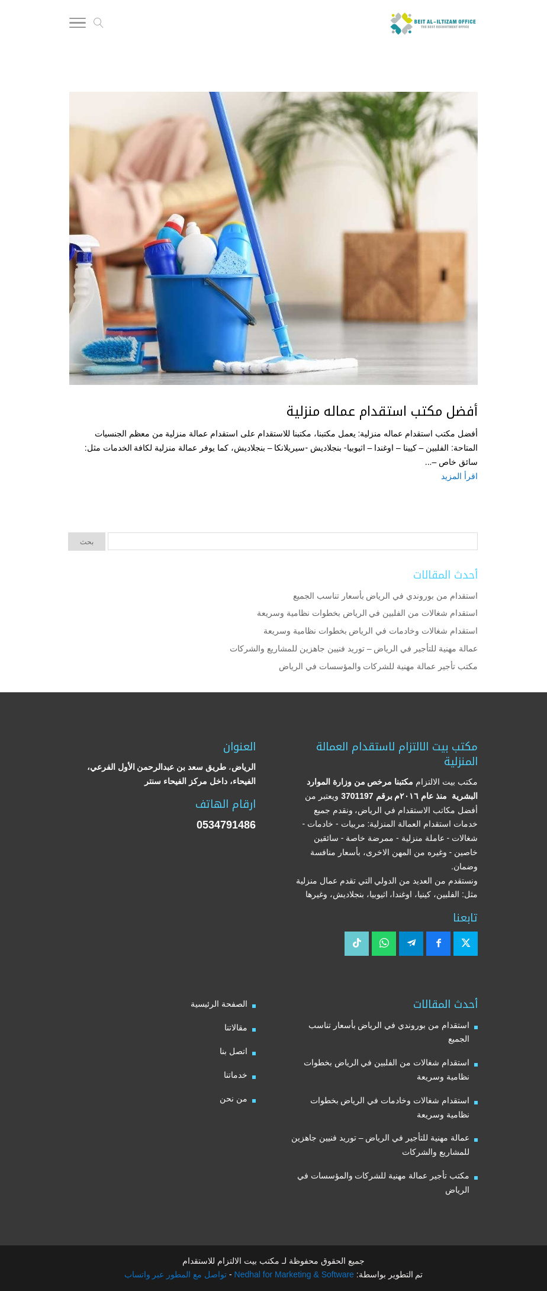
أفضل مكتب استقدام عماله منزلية (382, 411)
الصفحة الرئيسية (219, 1004)
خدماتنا (235, 1075)
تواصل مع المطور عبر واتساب (175, 1274)
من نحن (233, 1098)
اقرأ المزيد (459, 476)
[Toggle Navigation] (77, 25)
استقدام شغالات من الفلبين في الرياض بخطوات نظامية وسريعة (367, 613)
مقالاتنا (235, 1027)
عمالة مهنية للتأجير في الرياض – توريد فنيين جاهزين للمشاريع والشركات (354, 648)
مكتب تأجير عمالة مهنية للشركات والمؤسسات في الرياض (378, 666)
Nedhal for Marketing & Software (293, 1274)
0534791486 (226, 825)
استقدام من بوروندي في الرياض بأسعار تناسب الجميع (385, 595)
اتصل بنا (233, 1051)
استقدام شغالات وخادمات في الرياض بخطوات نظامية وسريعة (370, 630)
